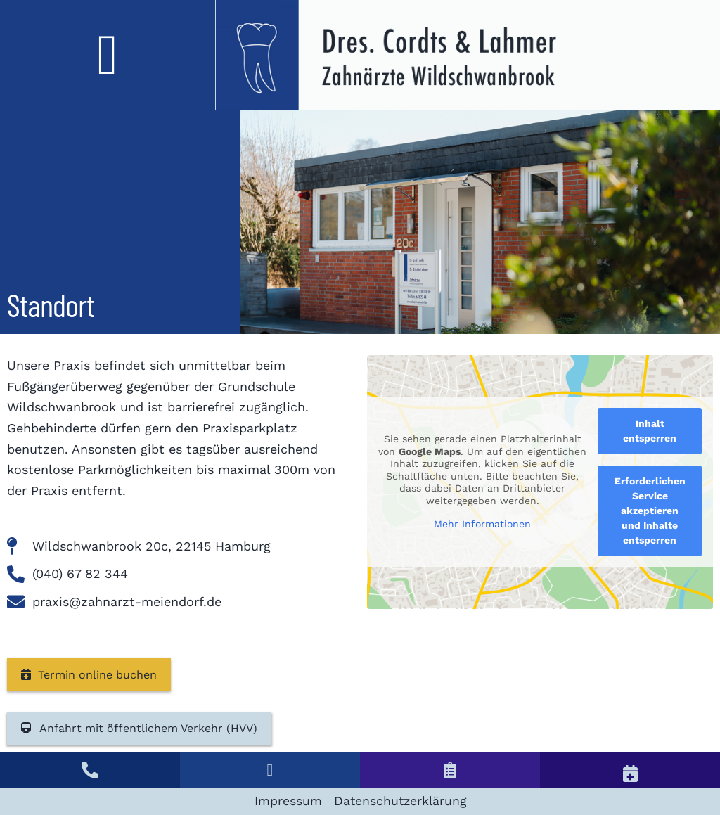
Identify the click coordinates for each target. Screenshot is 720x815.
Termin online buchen (89, 674)
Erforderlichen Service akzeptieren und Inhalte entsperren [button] (650, 510)
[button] (108, 55)
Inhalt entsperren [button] (649, 431)
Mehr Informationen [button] (482, 524)
